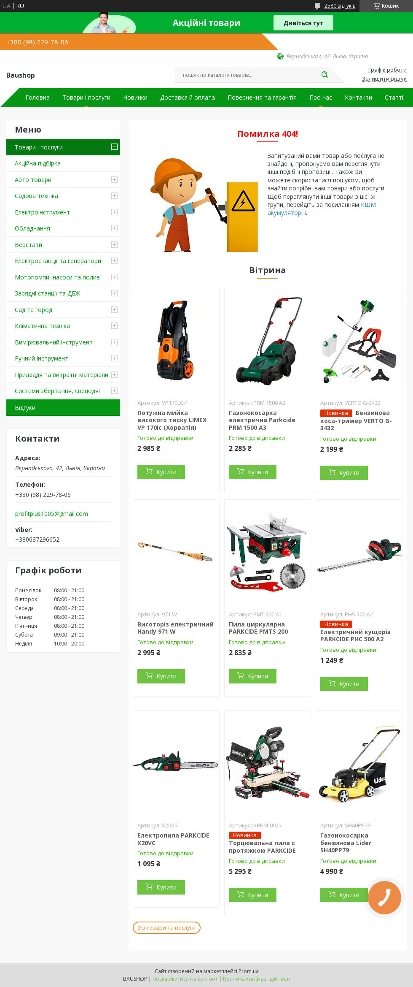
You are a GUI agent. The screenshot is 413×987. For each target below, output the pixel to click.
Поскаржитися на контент (185, 978)
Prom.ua (249, 971)
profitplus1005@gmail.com (51, 514)
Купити (166, 472)
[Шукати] (324, 75)
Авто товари (33, 180)
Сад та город (33, 310)
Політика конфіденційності (256, 978)
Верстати (28, 245)
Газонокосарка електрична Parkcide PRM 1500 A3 (262, 420)
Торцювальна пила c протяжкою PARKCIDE (262, 846)
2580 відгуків (339, 5)
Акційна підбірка (38, 163)
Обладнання (32, 228)
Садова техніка (36, 196)
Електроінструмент (42, 212)
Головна (37, 97)
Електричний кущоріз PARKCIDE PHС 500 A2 (355, 635)
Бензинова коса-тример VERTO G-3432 (356, 420)
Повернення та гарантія (262, 97)
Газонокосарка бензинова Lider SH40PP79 (345, 842)
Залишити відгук (384, 79)
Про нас (320, 97)
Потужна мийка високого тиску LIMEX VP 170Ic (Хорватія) (171, 420)
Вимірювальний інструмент (54, 342)
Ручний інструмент (41, 358)
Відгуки (25, 408)
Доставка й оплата (187, 97)
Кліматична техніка (42, 326)
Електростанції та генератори (58, 261)
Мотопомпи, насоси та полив (57, 277)
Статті (394, 97)
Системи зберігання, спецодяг (58, 391)
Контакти (358, 97)
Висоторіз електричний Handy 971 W (175, 628)
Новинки (135, 97)
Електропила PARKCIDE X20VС (173, 839)
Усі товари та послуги (167, 927)
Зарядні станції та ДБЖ (47, 293)
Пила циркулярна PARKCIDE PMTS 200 (258, 628)
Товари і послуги (86, 97)
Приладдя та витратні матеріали (61, 375)
